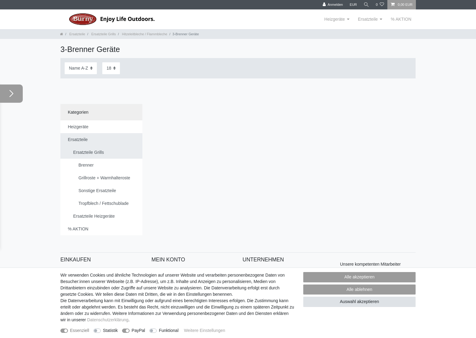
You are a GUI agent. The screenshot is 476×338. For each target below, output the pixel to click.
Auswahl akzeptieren (359, 301)
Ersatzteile (368, 19)
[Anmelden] (332, 4)
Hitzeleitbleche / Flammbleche (144, 34)
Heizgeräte (334, 19)
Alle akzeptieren (359, 276)
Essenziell (79, 330)
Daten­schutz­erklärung (107, 319)
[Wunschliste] (379, 4)
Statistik (110, 330)
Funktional (168, 330)
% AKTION (401, 19)
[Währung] (353, 4)
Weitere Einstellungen (204, 330)
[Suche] (366, 4)
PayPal (138, 330)
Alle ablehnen (359, 289)
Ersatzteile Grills (103, 34)
